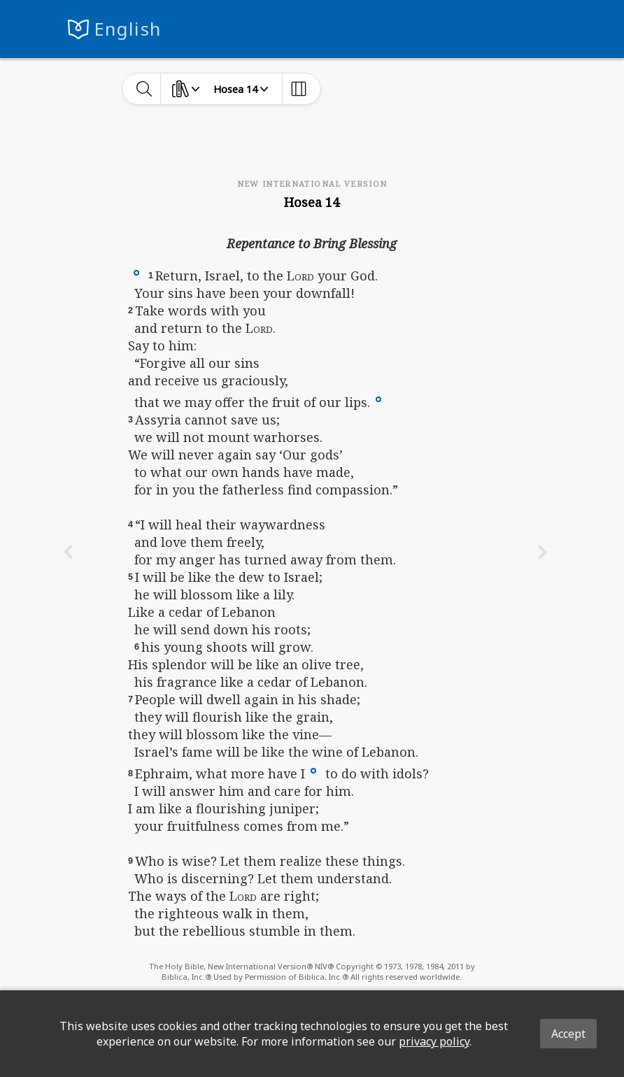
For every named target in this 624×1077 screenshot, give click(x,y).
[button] (136, 271)
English (127, 29)
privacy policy (434, 1041)
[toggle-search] (144, 88)
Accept (568, 1033)
